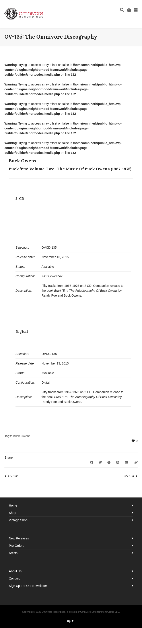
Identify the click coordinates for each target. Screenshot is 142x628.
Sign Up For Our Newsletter (28, 586)
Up (70, 621)
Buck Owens (21, 436)
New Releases (19, 538)
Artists (13, 553)
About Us (15, 571)
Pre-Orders (16, 545)
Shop (12, 513)
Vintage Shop (18, 520)
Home (13, 505)
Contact (14, 578)
